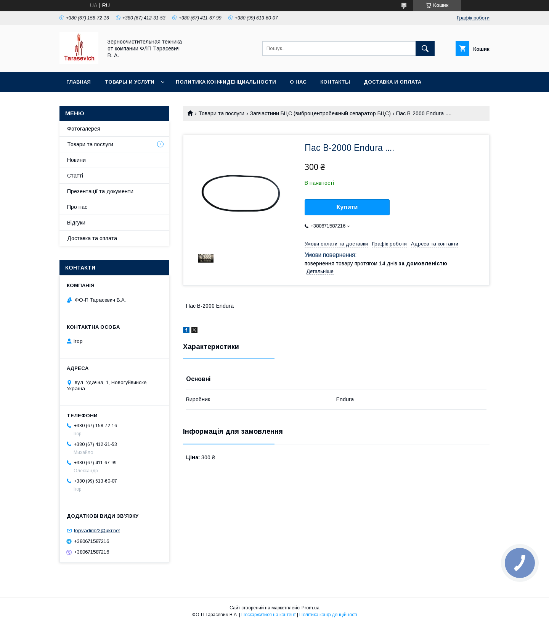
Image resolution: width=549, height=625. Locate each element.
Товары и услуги (129, 82)
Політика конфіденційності (328, 614)
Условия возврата (93, 102)
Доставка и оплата (392, 82)
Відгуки (76, 223)
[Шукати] (425, 48)
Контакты (335, 82)
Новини (76, 160)
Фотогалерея (83, 129)
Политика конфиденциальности (226, 82)
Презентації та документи (100, 191)
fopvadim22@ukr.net (97, 530)
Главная (78, 82)
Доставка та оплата (92, 238)
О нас (298, 82)
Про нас (77, 207)
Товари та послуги (221, 113)
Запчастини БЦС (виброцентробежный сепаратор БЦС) (320, 113)
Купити (347, 207)
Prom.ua (310, 607)
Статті (75, 176)
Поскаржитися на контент (268, 614)
